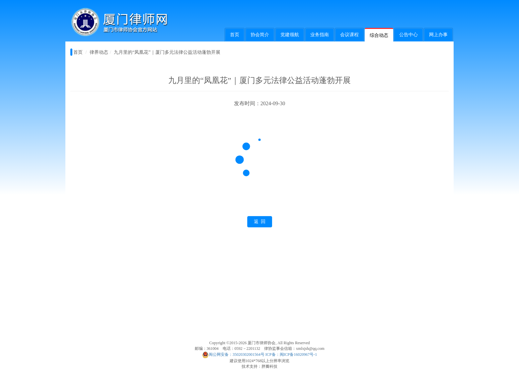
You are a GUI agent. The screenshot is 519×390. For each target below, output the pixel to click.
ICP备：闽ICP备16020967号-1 (291, 354)
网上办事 (438, 34)
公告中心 (408, 34)
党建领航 (289, 34)
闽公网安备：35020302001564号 (233, 354)
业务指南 (319, 34)
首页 (234, 34)
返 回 (260, 221)
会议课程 (349, 34)
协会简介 (260, 34)
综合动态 (379, 35)
